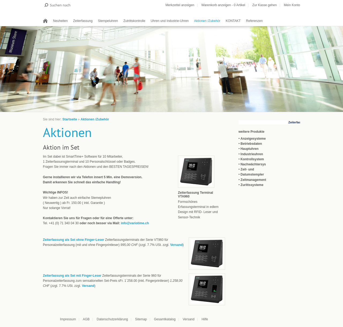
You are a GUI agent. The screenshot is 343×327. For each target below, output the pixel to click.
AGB (86, 319)
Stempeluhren (108, 21)
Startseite (69, 119)
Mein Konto (292, 5)
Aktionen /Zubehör (207, 21)
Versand (176, 245)
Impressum (68, 319)
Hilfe (205, 319)
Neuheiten (60, 21)
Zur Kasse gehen (264, 5)
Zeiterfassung (83, 21)
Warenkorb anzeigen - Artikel (223, 5)
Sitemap (141, 319)
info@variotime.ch (135, 223)
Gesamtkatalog (165, 319)
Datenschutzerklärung (112, 319)
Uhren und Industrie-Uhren (170, 21)
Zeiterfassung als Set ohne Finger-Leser (73, 240)
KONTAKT (233, 21)
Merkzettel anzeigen (179, 5)
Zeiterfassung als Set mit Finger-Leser (72, 275)
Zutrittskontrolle (134, 21)
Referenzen (254, 21)
